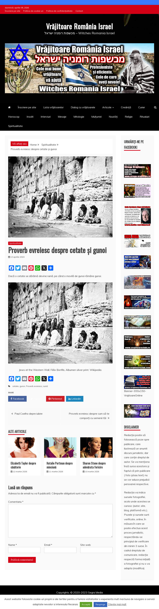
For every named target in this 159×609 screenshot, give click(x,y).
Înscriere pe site (12, 11)
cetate (15, 386)
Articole (106, 107)
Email (48, 544)
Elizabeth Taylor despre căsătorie (23, 465)
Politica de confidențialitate (59, 11)
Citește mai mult (117, 604)
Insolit (30, 116)
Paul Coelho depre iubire (28, 413)
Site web (85, 544)
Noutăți (113, 116)
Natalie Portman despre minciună (60, 465)
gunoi (22, 386)
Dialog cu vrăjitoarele (83, 107)
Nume (12, 544)
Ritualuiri (144, 116)
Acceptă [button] (86, 604)
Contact (79, 11)
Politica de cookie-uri (33, 11)
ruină (45, 386)
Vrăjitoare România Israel (79, 26)
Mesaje (62, 116)
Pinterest (55, 399)
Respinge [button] (100, 604)
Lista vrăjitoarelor (53, 107)
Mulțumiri (96, 116)
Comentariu (15, 501)
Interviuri (46, 116)
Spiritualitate (15, 126)
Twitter (36, 399)
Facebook (17, 399)
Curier (141, 107)
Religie (129, 116)
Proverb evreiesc (34, 386)
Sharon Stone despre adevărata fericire (94, 465)
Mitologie (79, 116)
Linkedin (74, 399)
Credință (126, 107)
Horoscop (13, 116)
